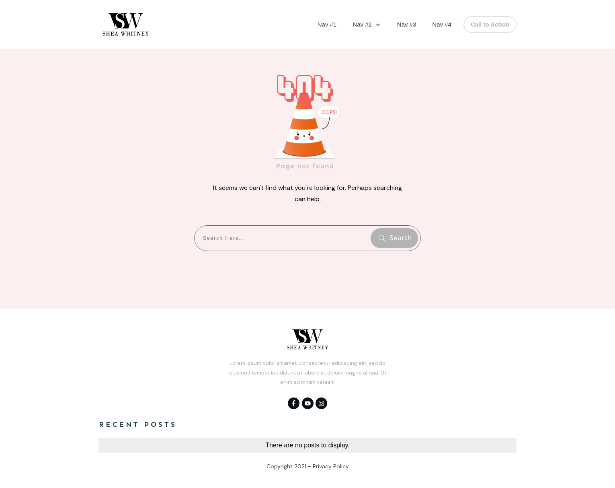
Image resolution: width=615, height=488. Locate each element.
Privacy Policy (331, 466)
